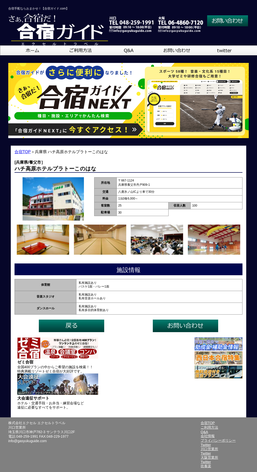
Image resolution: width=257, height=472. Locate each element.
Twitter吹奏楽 (206, 464)
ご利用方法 (209, 427)
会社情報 (208, 436)
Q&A (204, 432)
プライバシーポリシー (218, 440)
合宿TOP (23, 152)
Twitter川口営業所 (209, 447)
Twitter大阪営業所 (209, 455)
